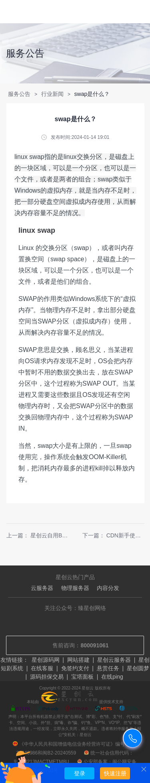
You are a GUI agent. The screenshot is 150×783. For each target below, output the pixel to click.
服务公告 (19, 94)
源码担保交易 (47, 676)
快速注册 (115, 773)
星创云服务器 (114, 660)
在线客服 (42, 668)
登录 (79, 773)
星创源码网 (46, 660)
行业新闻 (52, 94)
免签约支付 (75, 668)
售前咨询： (74, 645)
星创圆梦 (138, 668)
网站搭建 (78, 660)
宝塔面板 (82, 676)
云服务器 (42, 588)
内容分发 (108, 588)
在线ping (112, 676)
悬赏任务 (108, 668)
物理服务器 (75, 588)
